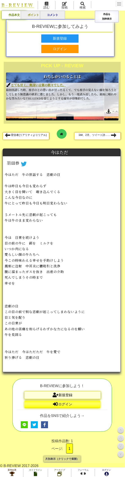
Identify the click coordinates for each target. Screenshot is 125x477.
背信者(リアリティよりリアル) (26, 135)
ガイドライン (35, 473)
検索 (83, 5)
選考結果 (12, 473)
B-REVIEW (17, 5)
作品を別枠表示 (107, 16)
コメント (52, 15)
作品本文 (14, 15)
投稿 (65, 5)
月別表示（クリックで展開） (62, 458)
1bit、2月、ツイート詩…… (97, 135)
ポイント (33, 15)
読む (46, 5)
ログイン (106, 473)
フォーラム (83, 472)
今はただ (60, 152)
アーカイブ (59, 473)
